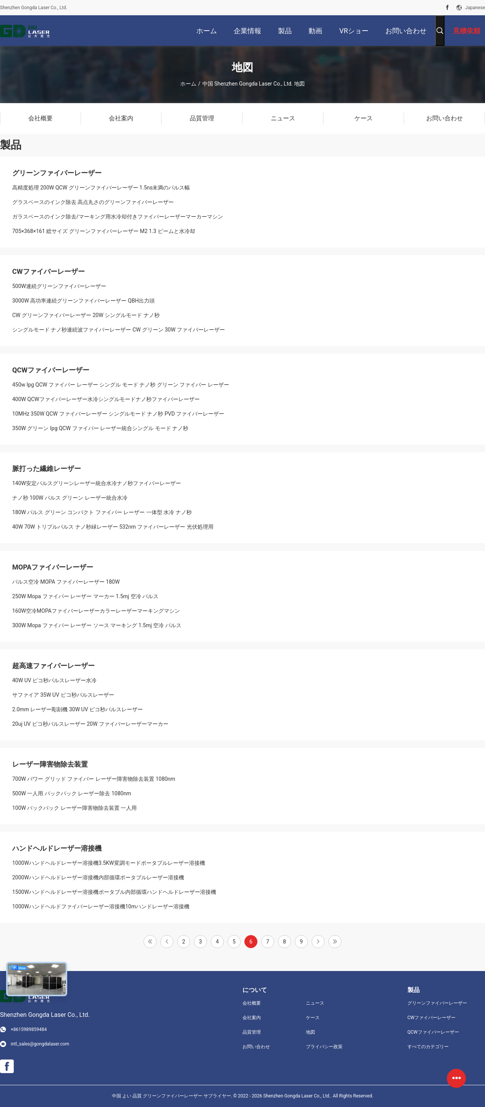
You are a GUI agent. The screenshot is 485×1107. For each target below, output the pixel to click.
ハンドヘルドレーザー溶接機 (57, 848)
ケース (313, 1017)
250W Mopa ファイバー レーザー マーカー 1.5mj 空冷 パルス (85, 596)
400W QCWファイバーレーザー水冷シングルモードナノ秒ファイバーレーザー (106, 399)
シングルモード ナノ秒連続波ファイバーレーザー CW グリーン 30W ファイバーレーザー (118, 330)
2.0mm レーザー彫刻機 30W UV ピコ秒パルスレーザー (77, 709)
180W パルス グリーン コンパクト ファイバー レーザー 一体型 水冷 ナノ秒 (102, 512)
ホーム (188, 84)
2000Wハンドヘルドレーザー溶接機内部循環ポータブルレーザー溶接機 (98, 877)
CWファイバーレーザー (48, 271)
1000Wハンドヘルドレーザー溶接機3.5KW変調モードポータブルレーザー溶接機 (108, 863)
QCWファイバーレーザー (50, 370)
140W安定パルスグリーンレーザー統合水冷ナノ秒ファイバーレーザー (96, 483)
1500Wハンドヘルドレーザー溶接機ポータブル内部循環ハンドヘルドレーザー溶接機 (114, 892)
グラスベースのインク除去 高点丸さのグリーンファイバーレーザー (93, 202)
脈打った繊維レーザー (46, 468)
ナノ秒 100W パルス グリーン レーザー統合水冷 (70, 498)
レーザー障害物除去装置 (50, 764)
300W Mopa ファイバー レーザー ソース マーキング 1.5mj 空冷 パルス (96, 625)
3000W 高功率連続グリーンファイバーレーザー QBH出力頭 (83, 301)
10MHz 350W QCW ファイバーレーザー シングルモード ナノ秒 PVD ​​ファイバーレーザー (118, 414)
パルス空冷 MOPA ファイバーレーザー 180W (66, 582)
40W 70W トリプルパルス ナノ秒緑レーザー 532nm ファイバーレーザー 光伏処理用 (112, 527)
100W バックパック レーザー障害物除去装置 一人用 (74, 808)
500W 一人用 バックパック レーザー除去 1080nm (71, 793)
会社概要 (251, 1003)
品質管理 (251, 1032)
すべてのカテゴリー (428, 1046)
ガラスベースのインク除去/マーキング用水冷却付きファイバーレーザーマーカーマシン (117, 217)
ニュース (315, 1003)
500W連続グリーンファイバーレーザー (59, 286)
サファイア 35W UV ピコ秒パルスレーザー (63, 695)
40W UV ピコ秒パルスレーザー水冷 (54, 680)
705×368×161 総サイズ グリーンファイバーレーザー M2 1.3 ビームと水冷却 (103, 231)
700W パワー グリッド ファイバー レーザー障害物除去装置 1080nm (93, 779)
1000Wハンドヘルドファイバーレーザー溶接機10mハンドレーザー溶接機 (100, 906)
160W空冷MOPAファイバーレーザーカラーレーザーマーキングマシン (96, 611)
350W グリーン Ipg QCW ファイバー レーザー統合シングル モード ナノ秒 (100, 428)
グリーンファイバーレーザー (57, 173)
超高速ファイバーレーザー (53, 666)
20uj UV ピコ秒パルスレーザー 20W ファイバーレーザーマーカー (90, 724)
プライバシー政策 (324, 1046)
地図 (310, 1032)
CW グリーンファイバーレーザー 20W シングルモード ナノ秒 (86, 315)
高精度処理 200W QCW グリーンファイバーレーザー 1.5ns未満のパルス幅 (101, 187)
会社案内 (251, 1017)
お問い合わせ (256, 1046)
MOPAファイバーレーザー (52, 567)
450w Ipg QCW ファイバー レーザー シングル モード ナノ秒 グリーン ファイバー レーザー (120, 385)
